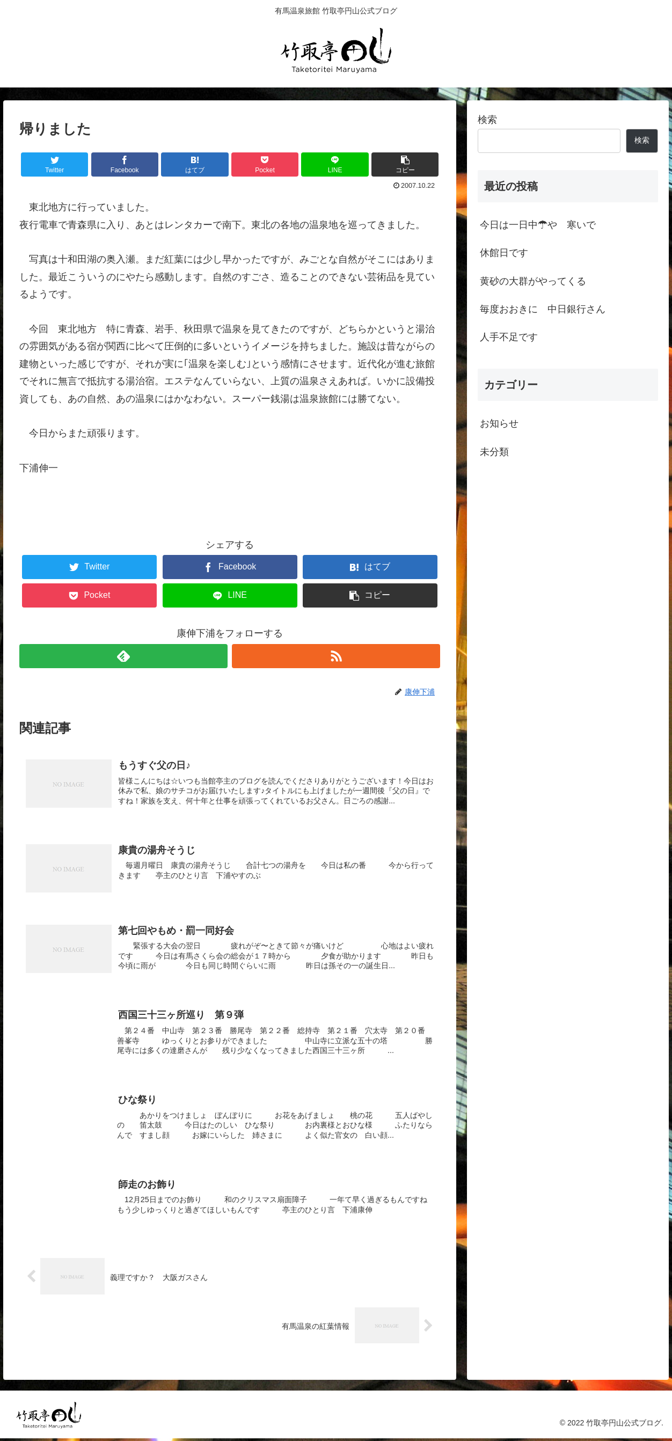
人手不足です (509, 337)
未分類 (494, 452)
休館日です (504, 252)
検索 (487, 119)
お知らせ (499, 423)
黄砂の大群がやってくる (533, 281)
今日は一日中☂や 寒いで (538, 225)
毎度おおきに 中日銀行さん (542, 309)
